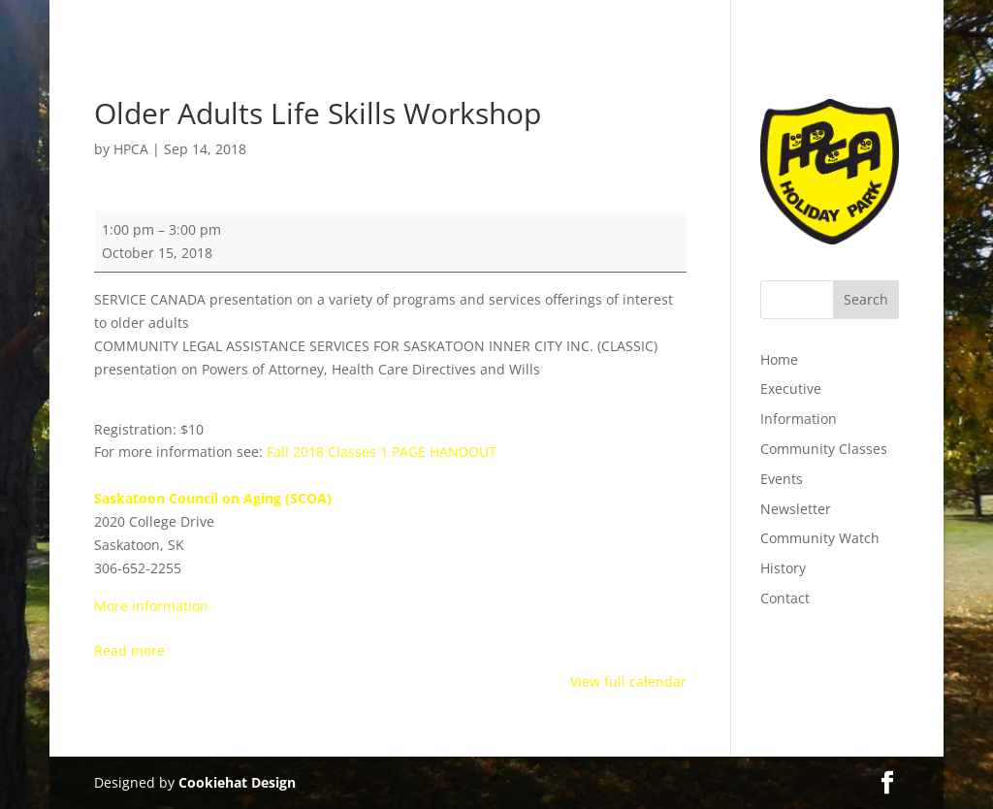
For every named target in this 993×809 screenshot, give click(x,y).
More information (151, 606)
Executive (790, 388)
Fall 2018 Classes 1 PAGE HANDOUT (381, 451)
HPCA (130, 149)
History (783, 568)
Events (781, 478)
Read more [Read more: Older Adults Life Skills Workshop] (129, 650)
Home (779, 359)
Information (798, 418)
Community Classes (823, 448)
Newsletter (795, 509)
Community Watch (820, 538)
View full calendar (628, 681)
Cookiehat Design (237, 782)
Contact (785, 598)
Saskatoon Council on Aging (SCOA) (213, 498)
